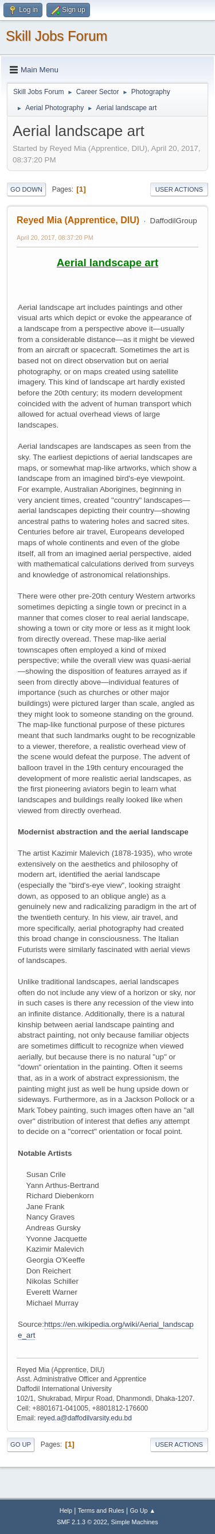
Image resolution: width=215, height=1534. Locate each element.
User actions (179, 189)
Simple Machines (134, 1522)
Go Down (26, 189)
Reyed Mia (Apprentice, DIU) (78, 220)
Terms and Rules (101, 1510)
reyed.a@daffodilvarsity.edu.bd (85, 1418)
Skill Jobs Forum (56, 36)
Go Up (20, 1444)
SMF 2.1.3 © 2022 (82, 1522)
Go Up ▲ (142, 1510)
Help (66, 1510)
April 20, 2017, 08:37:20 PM (55, 237)
